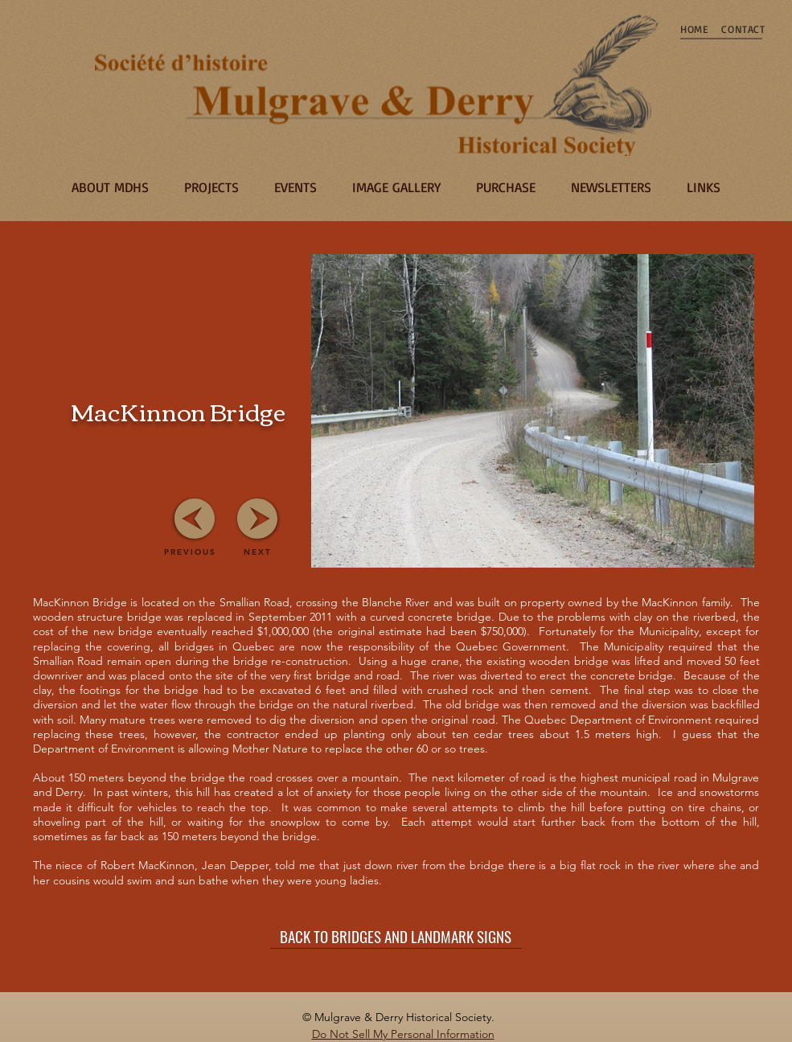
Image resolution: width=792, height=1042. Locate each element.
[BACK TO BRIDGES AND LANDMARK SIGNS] (396, 937)
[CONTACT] (744, 29)
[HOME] (695, 29)
